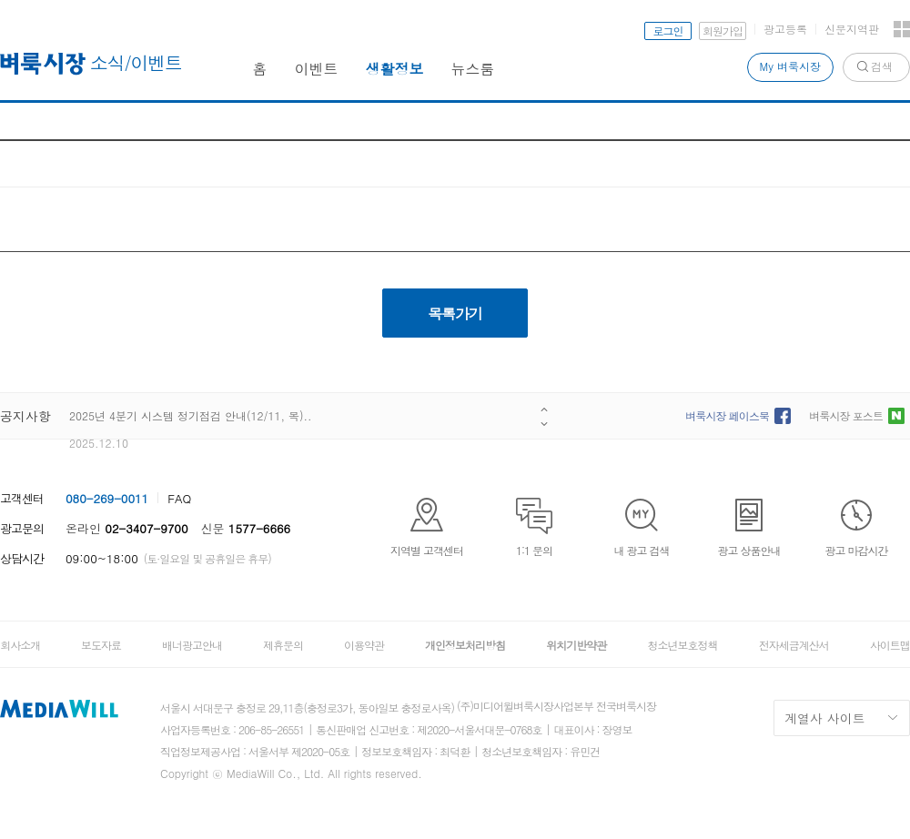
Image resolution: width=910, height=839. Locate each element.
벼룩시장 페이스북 (727, 415)
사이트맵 (890, 644)
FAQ (179, 498)
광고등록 (785, 28)
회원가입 (723, 30)
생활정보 (395, 68)
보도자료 (101, 644)
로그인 (668, 30)
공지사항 (25, 416)
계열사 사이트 (824, 718)
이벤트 (317, 68)
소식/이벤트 (136, 62)
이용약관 (364, 644)
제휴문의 (283, 644)
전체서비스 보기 (902, 29)
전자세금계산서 (794, 644)
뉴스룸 (473, 68)
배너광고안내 (192, 644)
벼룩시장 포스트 (846, 415)
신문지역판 (851, 28)
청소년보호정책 (682, 644)
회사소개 (20, 644)
